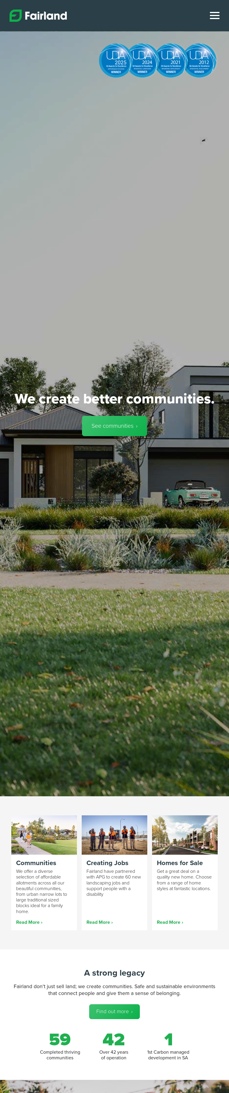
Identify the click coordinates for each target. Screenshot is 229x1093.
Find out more (112, 1011)
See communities (113, 425)
